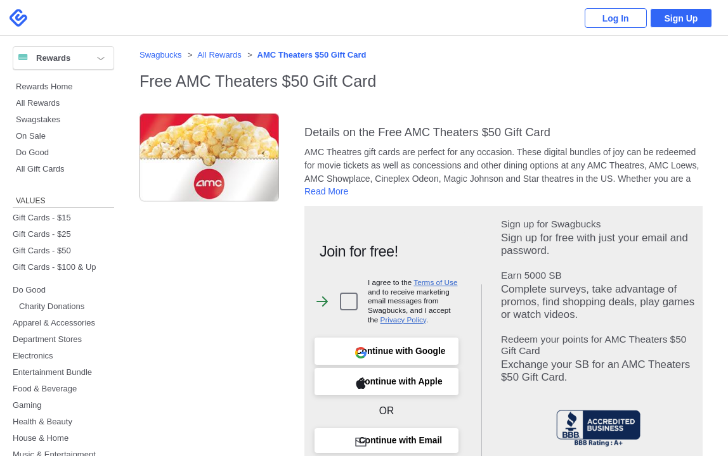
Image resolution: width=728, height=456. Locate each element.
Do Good (32, 152)
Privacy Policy (403, 319)
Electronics (33, 355)
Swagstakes (38, 119)
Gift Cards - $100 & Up (54, 267)
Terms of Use (435, 282)
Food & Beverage (45, 388)
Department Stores (47, 339)
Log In (614, 18)
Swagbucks (160, 55)
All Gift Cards (40, 169)
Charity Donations (51, 306)
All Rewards (38, 103)
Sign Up (681, 18)
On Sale (31, 136)
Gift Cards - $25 (42, 234)
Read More (326, 191)
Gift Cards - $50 (42, 250)
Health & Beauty (42, 421)
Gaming (27, 405)
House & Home (40, 438)
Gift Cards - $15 (42, 217)
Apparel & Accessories (54, 322)
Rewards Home (44, 86)
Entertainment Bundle (52, 372)
